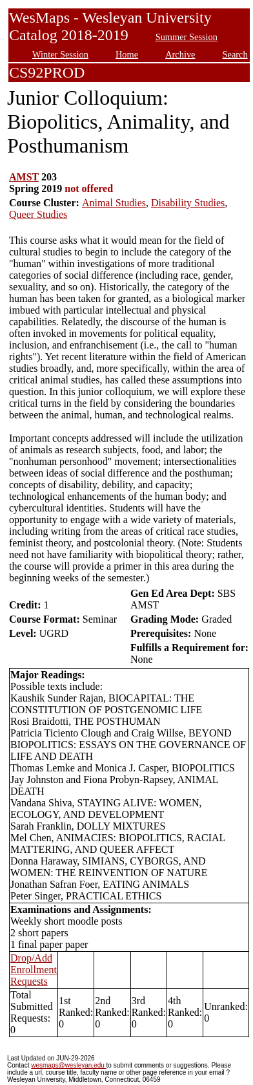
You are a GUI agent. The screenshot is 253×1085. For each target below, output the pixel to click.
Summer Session (187, 37)
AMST (24, 176)
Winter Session (60, 54)
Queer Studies (38, 214)
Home (127, 54)
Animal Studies (114, 202)
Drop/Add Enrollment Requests (33, 969)
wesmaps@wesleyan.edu (68, 1065)
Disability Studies (188, 202)
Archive (180, 54)
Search (235, 54)
